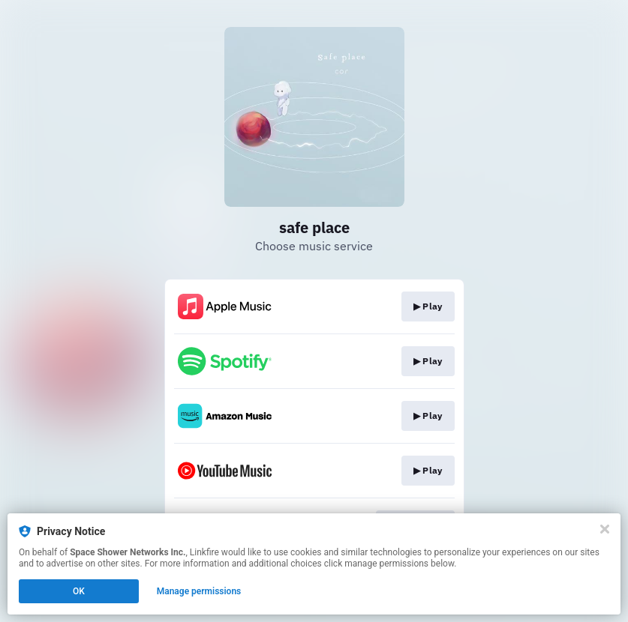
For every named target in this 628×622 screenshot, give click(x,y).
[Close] (605, 529)
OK (79, 591)
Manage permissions (199, 591)
